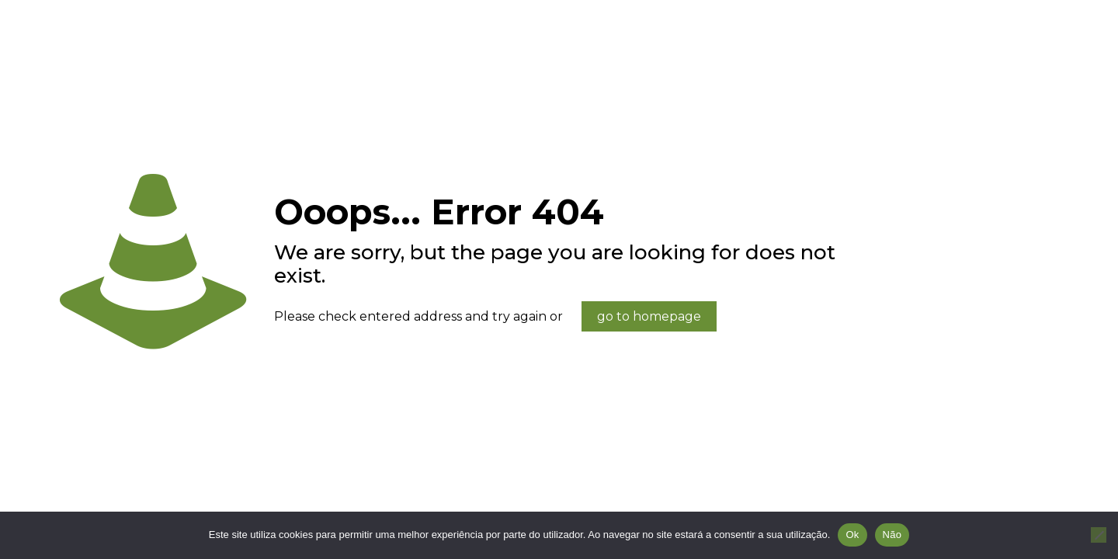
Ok (852, 534)
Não (892, 534)
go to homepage (649, 316)
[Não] (1098, 535)
